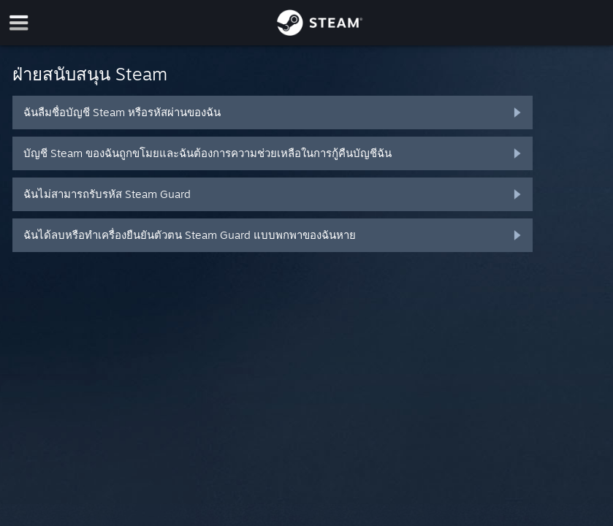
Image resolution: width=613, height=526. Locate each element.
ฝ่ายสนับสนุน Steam (89, 74)
